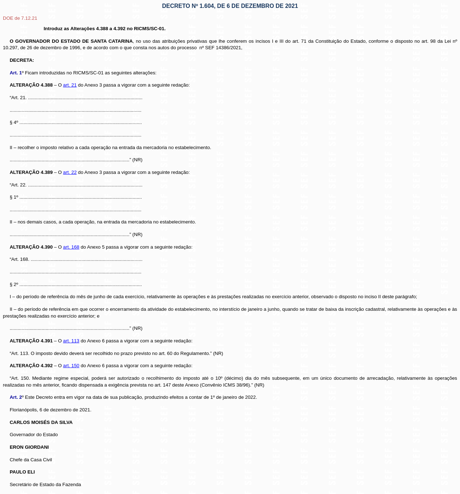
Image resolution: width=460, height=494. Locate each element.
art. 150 (71, 365)
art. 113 (71, 340)
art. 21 (70, 85)
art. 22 (70, 172)
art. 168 (71, 247)
